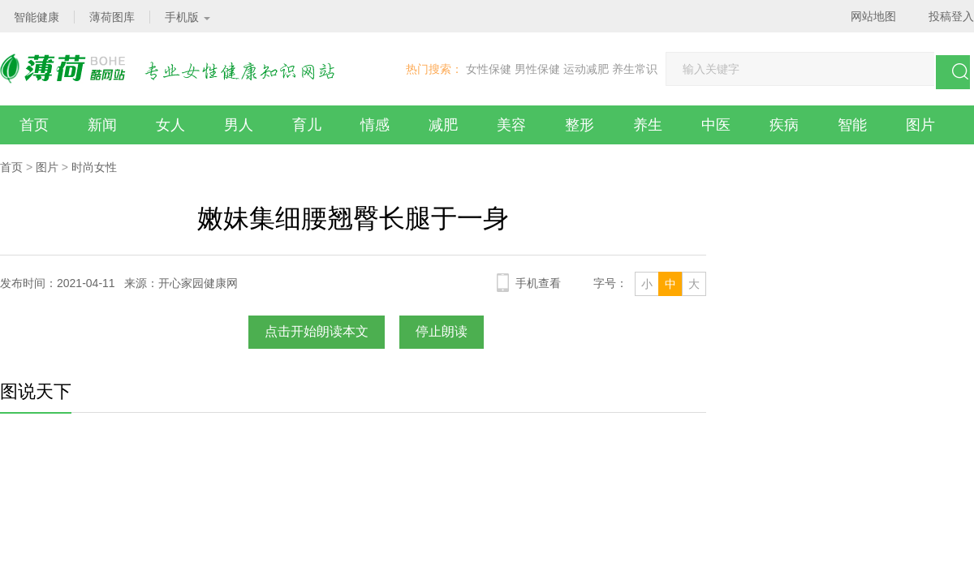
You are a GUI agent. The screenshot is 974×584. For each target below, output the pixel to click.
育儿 (306, 125)
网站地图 (873, 16)
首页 (34, 125)
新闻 (102, 125)
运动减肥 (586, 68)
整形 (579, 125)
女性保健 (488, 68)
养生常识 (634, 68)
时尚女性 (94, 167)
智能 (852, 125)
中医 (715, 125)
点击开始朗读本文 (316, 331)
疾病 (784, 125)
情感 (375, 125)
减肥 (443, 125)
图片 (920, 125)
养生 (647, 125)
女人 (170, 125)
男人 (238, 125)
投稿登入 (951, 16)
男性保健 (537, 68)
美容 (511, 125)
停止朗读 (442, 331)
